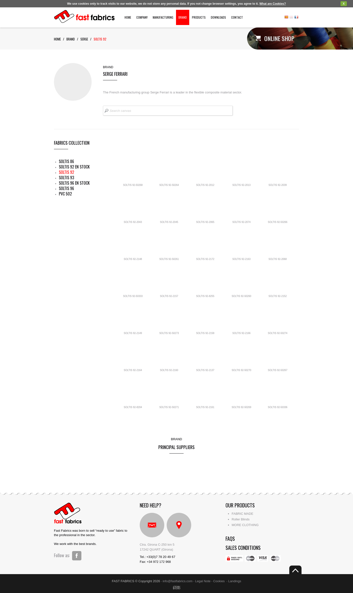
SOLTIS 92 (66, 172)
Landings (234, 581)
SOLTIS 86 (66, 161)
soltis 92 (100, 39)
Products (199, 17)
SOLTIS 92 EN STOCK (74, 167)
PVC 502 (65, 194)
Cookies (219, 581)
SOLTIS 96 (66, 188)
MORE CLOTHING (245, 525)
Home (128, 17)
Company (142, 17)
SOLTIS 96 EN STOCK (74, 183)
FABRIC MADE (242, 514)
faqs (230, 538)
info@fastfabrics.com (177, 581)
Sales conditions (243, 547)
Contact (237, 17)
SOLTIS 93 (66, 177)
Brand (182, 17)
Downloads (218, 17)
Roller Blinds (241, 519)
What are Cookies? (272, 3)
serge (84, 39)
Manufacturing (163, 17)
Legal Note (203, 581)
